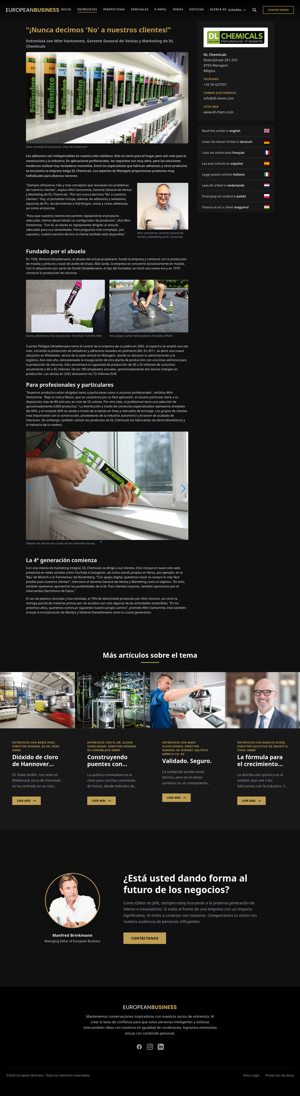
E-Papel (161, 9)
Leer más (26, 801)
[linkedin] (161, 1047)
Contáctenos (278, 10)
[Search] (254, 10)
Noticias (196, 9)
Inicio (66, 9)
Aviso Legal (251, 1075)
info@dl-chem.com (219, 98)
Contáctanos (144, 938)
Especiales (140, 9)
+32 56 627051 (215, 84)
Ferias (178, 9)
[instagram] (150, 1047)
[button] (101, 542)
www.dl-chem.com (218, 112)
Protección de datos (279, 1075)
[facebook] (139, 1047)
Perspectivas (114, 9)
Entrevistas (87, 9)
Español (237, 10)
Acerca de (218, 9)
